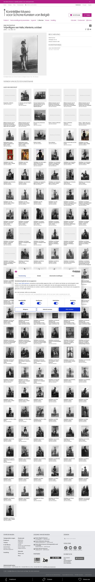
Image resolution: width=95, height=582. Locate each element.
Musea (47, 20)
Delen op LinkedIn (88, 29)
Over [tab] (73, 275)
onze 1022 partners (23, 283)
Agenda (33, 20)
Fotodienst (20, 543)
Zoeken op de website (26, 5)
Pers (14, 4)
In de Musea (7, 544)
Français (84, 4)
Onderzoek (81, 20)
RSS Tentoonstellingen (68, 559)
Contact (9, 4)
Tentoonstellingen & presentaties (19, 20)
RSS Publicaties (67, 563)
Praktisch (6, 20)
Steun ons (21, 553)
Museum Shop (7, 548)
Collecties (41, 20)
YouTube (70, 550)
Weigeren (25, 309)
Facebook (66, 550)
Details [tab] (39, 275)
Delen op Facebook (86, 29)
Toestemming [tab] (22, 275)
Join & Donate (76, 15)
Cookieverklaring (88, 574)
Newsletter (80, 558)
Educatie (73, 20)
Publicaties (20, 541)
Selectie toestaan (47, 309)
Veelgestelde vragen (9, 538)
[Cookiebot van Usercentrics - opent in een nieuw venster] (73, 272)
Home (5, 4)
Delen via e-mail (90, 29)
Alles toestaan (69, 309)
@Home (88, 20)
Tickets (88, 15)
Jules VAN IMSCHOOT (54, 48)
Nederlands (78, 4)
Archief (19, 544)
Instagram (75, 550)
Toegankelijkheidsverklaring (67, 574)
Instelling (53, 20)
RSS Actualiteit (67, 561)
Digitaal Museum (22, 548)
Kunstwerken (90, 26)
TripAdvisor (80, 550)
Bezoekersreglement (8, 549)
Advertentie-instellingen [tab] (55, 275)
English (89, 4)
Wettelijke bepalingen (79, 574)
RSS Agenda (67, 557)
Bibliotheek (20, 540)
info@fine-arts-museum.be (49, 566)
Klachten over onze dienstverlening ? (53, 574)
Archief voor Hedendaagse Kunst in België (24, 546)
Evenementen (20, 4)
